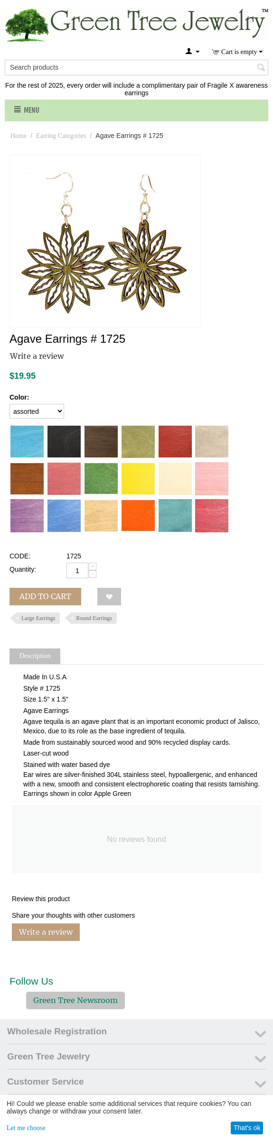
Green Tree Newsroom (75, 1000)
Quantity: (22, 569)
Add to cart (45, 596)
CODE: (19, 556)
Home (18, 135)
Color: (19, 397)
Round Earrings (94, 618)
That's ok (247, 1128)
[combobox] (136, 67)
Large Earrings (38, 618)
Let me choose (26, 1128)
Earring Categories (61, 135)
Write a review (37, 356)
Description (34, 655)
